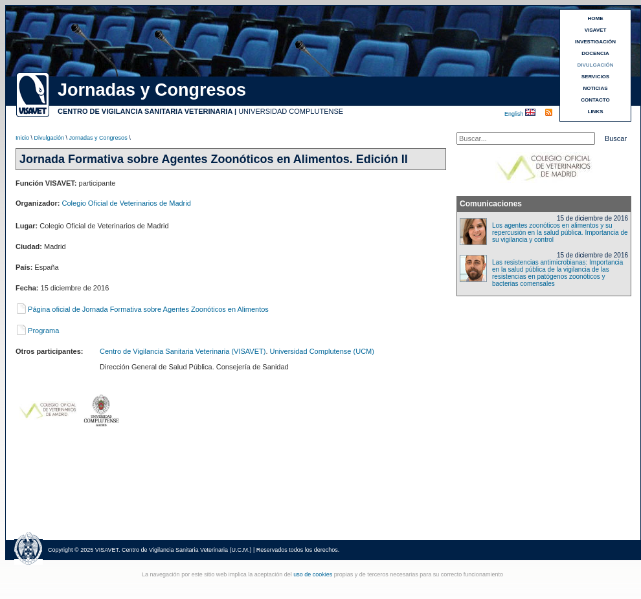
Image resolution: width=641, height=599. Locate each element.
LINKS (595, 111)
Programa (37, 330)
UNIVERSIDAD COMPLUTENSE (290, 111)
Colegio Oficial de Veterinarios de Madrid (126, 203)
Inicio (22, 138)
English (514, 114)
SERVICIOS (595, 77)
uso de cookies (312, 574)
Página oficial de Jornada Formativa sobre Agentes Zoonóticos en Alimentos (142, 309)
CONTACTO (595, 100)
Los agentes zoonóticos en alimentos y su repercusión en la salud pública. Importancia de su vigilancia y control (560, 232)
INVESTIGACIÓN (595, 42)
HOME (595, 18)
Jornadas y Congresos (98, 138)
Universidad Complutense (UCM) (322, 351)
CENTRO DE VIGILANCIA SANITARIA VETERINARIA (145, 111)
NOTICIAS (595, 88)
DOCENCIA (595, 53)
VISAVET (596, 30)
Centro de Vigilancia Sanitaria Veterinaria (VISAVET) (182, 351)
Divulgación (49, 138)
